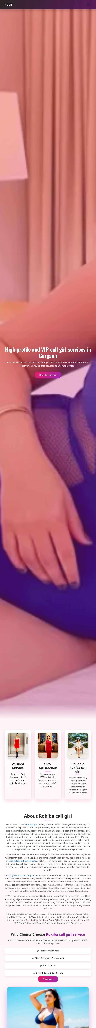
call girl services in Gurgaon (21, 875)
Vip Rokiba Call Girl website (23, 860)
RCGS (8, 4)
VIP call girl (31, 824)
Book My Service (48, 374)
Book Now (48, 979)
